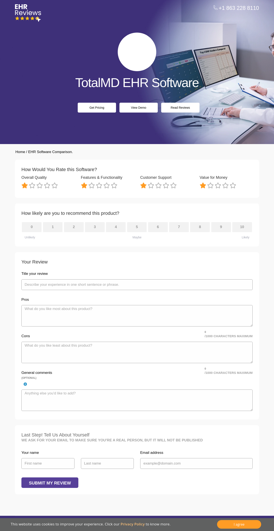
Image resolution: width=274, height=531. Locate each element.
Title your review (34, 274)
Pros (25, 300)
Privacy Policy (133, 524)
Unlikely (30, 237)
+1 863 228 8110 (239, 8)
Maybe (137, 237)
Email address (151, 453)
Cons (25, 336)
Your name (30, 453)
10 (242, 227)
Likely (245, 237)
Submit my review (50, 483)
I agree (239, 524)
